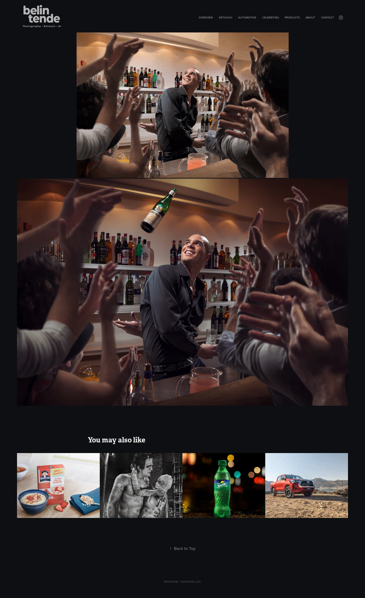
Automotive (247, 17)
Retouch (225, 17)
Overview (206, 17)
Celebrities (270, 17)
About (310, 17)
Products (292, 17)
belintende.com (191, 581)
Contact (327, 17)
